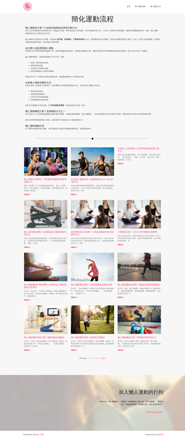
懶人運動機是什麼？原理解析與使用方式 (137, 337)
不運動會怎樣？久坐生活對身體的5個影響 (137, 232)
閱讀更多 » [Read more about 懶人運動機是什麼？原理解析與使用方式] (121, 350)
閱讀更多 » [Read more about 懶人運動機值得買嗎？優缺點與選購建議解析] (121, 297)
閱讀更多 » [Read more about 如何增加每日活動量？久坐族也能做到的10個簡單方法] (74, 247)
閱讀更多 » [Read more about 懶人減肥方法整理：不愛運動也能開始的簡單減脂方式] (27, 194)
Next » (103, 358)
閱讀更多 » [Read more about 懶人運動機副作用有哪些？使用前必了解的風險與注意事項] (27, 300)
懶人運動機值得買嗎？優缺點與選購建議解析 (139, 285)
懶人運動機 (158, 435)
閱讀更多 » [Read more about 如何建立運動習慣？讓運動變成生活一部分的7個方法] (74, 194)
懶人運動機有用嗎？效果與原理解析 (88, 337)
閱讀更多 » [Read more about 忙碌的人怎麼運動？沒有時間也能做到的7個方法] (121, 164)
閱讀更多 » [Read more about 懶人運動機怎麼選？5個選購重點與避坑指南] (74, 297)
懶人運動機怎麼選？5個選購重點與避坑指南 (91, 285)
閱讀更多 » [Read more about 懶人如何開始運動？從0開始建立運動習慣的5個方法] (27, 247)
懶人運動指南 (142, 6)
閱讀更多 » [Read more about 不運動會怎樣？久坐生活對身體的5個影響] (121, 245)
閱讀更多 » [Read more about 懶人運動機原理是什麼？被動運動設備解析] (27, 350)
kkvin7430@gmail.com (154, 412)
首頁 (131, 6)
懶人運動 (40, 435)
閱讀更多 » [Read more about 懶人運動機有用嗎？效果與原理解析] (74, 350)
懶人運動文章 (156, 6)
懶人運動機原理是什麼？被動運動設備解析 (44, 337)
